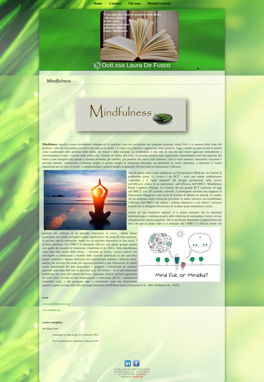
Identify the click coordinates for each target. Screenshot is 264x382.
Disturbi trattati (159, 3)
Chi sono (134, 3)
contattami (141, 374)
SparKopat (137, 376)
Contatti (115, 3)
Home (98, 3)
